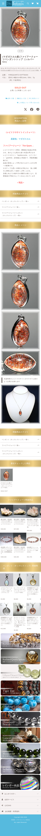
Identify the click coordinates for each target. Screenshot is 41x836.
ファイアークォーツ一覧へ (11, 207)
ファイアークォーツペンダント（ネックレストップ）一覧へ (12, 214)
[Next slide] (39, 30)
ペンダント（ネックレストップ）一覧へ (15, 201)
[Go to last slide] (1, 30)
